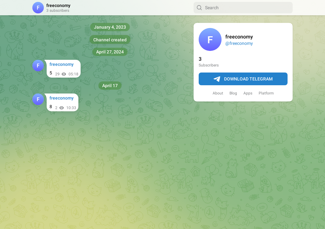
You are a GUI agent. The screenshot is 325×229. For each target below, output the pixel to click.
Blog (233, 93)
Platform (266, 93)
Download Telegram (243, 79)
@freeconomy (239, 43)
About (218, 93)
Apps (247, 93)
